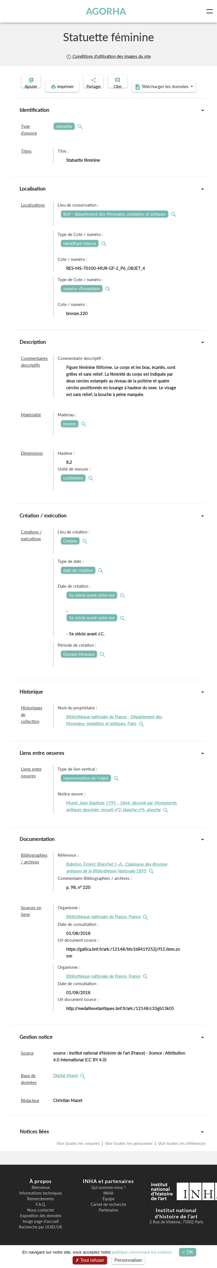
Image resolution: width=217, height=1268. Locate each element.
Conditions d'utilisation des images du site (108, 56)
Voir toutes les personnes (129, 1152)
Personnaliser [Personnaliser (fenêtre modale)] (128, 1260)
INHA (108, 1202)
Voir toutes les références (181, 1152)
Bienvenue (41, 1196)
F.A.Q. (41, 1213)
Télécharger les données (145, 95)
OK (188, 1252)
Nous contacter (40, 1218)
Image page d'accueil (40, 1230)
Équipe (108, 1207)
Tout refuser (89, 1260)
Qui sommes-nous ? (108, 1196)
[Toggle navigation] (211, 11)
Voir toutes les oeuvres (79, 1152)
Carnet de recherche (108, 1213)
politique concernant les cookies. (142, 1252)
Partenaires (108, 1218)
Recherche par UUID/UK (40, 1235)
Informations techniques (40, 1202)
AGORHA (107, 11)
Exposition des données (40, 1224)
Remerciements (40, 1207)
